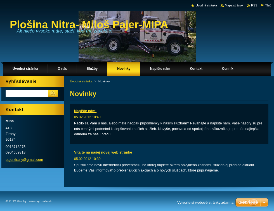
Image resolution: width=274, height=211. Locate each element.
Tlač (268, 5)
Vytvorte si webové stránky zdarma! (206, 202)
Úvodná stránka (81, 81)
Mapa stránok (234, 5)
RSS (254, 5)
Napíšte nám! (85, 111)
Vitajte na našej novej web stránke (103, 152)
